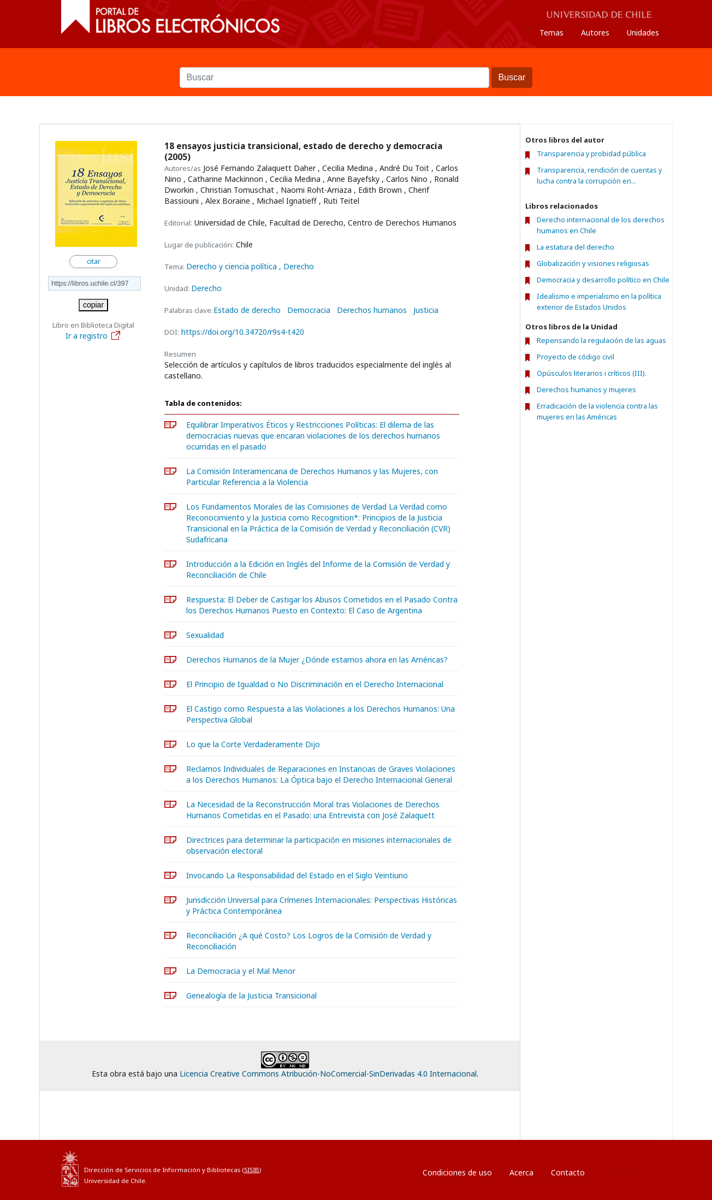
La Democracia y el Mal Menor (240, 971)
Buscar (356, 61)
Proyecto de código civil (575, 357)
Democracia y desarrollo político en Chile (603, 280)
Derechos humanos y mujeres (586, 389)
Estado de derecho (247, 310)
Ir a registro (93, 335)
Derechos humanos (372, 310)
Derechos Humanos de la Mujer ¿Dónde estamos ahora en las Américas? (317, 659)
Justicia (425, 310)
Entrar (617, 1169)
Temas (551, 32)
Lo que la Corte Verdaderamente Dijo (253, 744)
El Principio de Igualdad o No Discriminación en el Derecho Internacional (314, 684)
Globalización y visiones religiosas (593, 263)
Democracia (308, 310)
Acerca (521, 1172)
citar (93, 261)
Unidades (643, 32)
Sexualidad (205, 635)
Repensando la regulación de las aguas (601, 340)
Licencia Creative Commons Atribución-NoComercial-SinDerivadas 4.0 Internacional (328, 1073)
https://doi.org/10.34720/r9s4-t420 (242, 332)
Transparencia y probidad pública (591, 153)
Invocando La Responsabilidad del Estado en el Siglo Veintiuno (297, 875)
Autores (595, 32)
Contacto (568, 1172)
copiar (93, 304)
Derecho (206, 288)
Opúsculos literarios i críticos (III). (591, 373)
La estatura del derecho (575, 247)
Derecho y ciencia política (232, 266)
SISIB (251, 1170)
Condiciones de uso (457, 1172)
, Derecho (296, 266)
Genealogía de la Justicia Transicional (251, 995)
